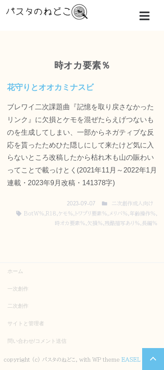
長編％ (149, 223)
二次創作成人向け (132, 203)
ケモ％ (65, 213)
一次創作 (17, 289)
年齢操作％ (142, 213)
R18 (51, 213)
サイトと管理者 (25, 323)
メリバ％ (118, 213)
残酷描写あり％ (122, 223)
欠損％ (95, 223)
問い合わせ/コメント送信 (36, 341)
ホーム (15, 271)
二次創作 (17, 306)
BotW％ (34, 213)
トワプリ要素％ (91, 213)
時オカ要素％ (70, 223)
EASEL (131, 359)
